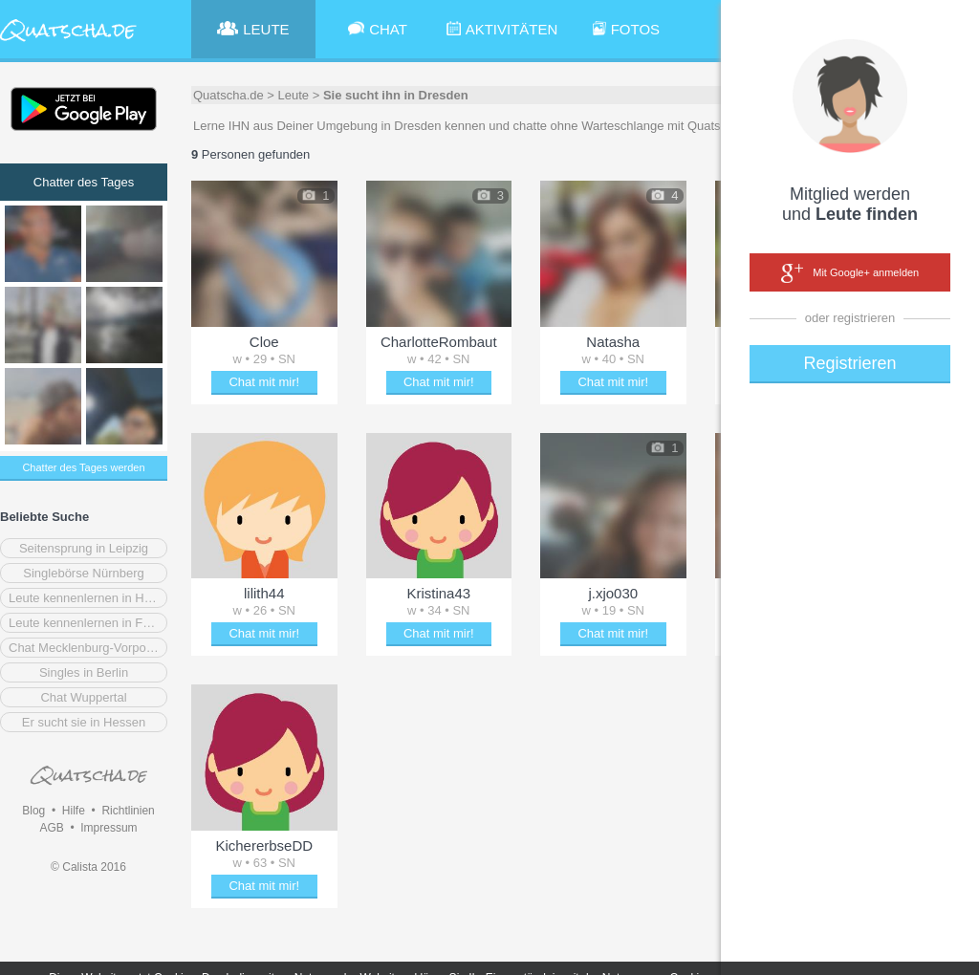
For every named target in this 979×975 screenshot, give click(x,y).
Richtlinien (127, 810)
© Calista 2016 (88, 867)
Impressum (108, 827)
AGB (51, 827)
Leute (294, 95)
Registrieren (849, 363)
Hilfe (73, 810)
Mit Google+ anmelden (850, 273)
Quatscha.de (228, 95)
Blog (33, 810)
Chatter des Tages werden (83, 467)
